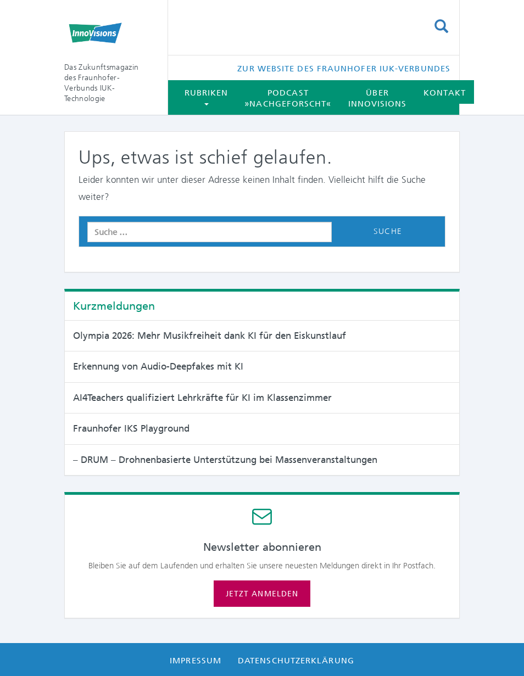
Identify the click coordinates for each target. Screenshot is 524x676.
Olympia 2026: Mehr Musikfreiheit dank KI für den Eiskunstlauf (209, 335)
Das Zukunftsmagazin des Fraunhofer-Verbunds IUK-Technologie (101, 83)
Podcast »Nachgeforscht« (287, 98)
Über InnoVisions (377, 98)
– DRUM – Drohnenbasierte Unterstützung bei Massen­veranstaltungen (225, 459)
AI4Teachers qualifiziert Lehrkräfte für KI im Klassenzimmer (202, 397)
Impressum (195, 661)
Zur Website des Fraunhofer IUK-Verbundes (343, 69)
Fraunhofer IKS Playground (131, 428)
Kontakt (444, 93)
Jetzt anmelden (262, 594)
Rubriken (206, 96)
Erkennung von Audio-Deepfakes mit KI (158, 366)
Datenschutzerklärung (296, 661)
